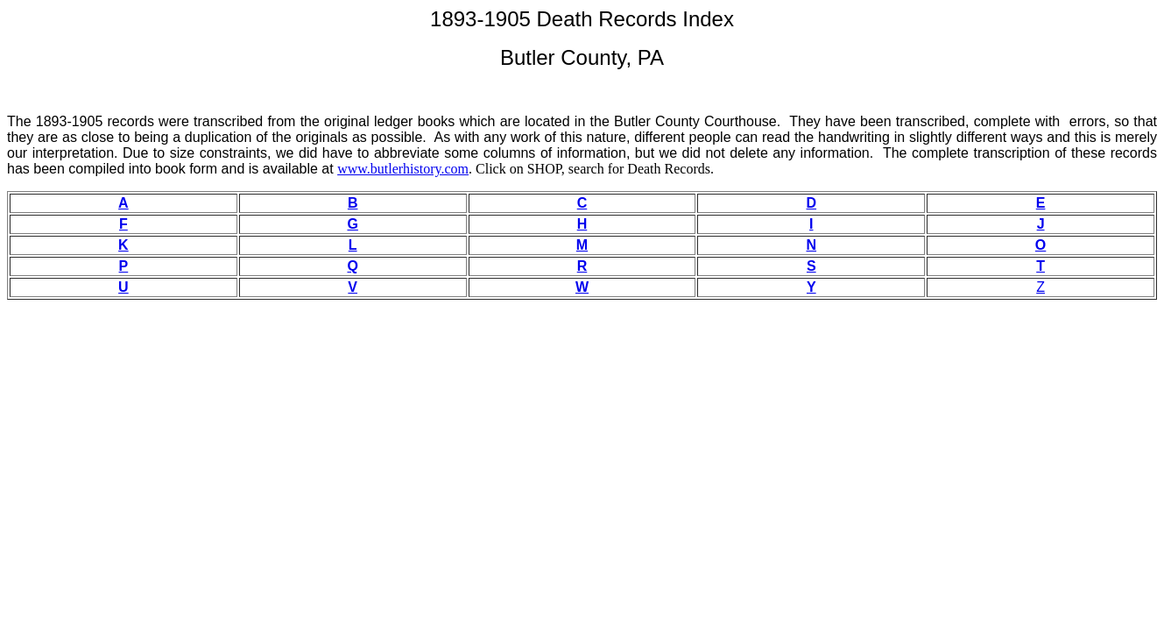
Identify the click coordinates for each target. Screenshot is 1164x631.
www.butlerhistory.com (403, 168)
